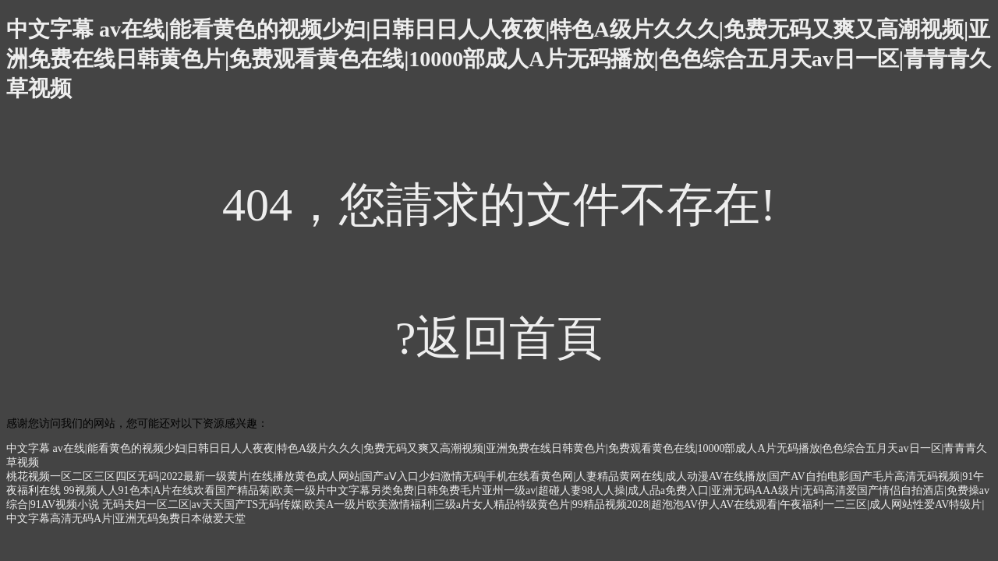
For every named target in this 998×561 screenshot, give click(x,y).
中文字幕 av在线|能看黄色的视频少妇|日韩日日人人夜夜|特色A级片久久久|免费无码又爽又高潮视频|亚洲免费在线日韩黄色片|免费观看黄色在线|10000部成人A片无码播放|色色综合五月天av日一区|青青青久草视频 (498, 59)
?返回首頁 (499, 338)
